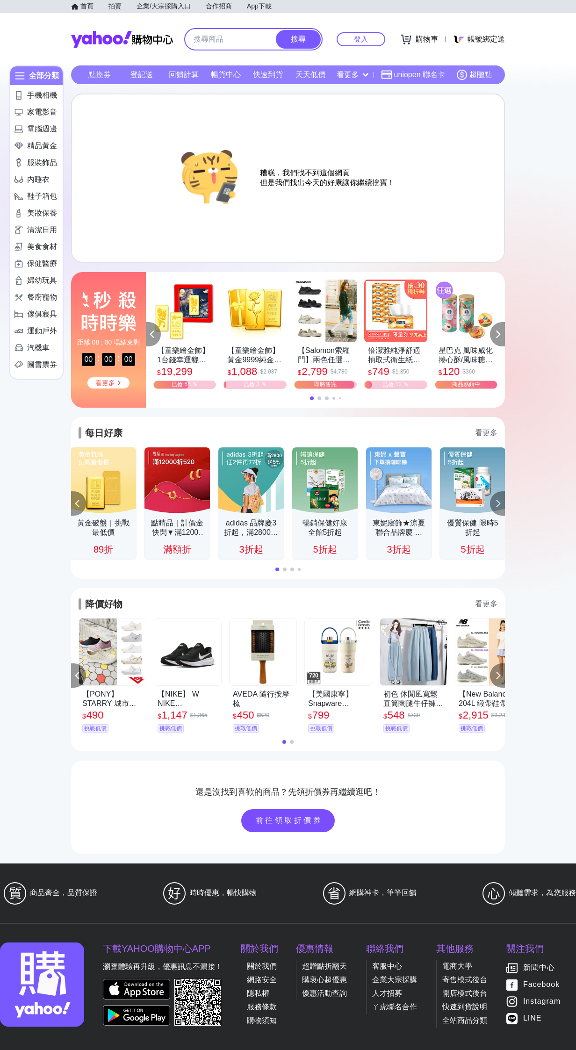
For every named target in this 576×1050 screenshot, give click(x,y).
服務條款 (262, 1007)
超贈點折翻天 (324, 966)
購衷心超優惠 (324, 980)
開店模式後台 (464, 993)
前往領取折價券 (289, 820)
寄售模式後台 (464, 980)
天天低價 (310, 75)
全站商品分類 (464, 1020)
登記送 (141, 75)
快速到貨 (268, 75)
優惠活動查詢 (324, 993)
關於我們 (262, 966)
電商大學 (457, 966)
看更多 (352, 75)
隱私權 (258, 993)
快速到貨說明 (464, 1007)
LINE (532, 1018)
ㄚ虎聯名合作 (394, 1007)
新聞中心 (539, 968)
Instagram (542, 1002)
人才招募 (387, 993)
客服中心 (387, 966)
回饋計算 (184, 75)
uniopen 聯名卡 (413, 74)
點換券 (99, 75)
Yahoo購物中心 (122, 39)
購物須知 (262, 1020)
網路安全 (262, 980)
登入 (361, 39)
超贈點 (474, 74)
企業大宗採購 (394, 980)
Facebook (541, 985)
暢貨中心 (226, 75)
